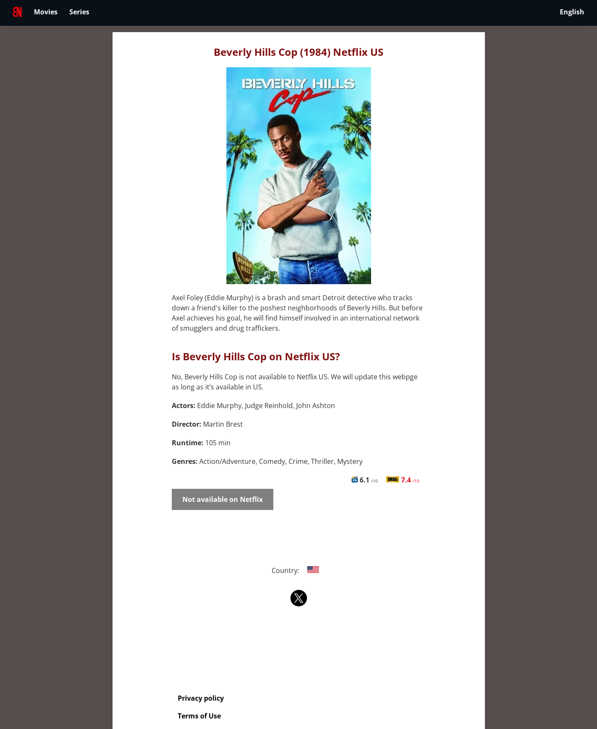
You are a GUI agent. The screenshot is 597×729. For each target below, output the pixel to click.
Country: (298, 570)
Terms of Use (199, 716)
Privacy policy (201, 698)
